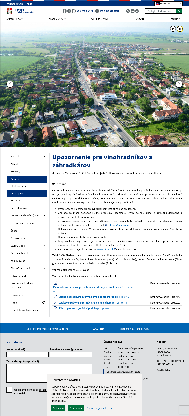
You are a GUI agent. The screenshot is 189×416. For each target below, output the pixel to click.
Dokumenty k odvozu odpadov (22, 285)
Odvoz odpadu (19, 276)
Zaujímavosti (18, 260)
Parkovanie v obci (21, 253)
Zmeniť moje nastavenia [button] (99, 408)
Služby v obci (18, 245)
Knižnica (15, 200)
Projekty (15, 171)
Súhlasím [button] (58, 408)
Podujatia (17, 193)
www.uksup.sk (105, 249)
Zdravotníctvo (18, 238)
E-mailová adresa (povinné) (66, 349)
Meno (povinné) (15, 349)
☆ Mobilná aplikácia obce (25, 310)
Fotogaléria (17, 295)
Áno (96, 329)
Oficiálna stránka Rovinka (20, 3)
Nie (102, 329)
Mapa (28, 302)
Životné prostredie (21, 268)
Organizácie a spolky (22, 223)
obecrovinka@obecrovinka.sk (171, 360)
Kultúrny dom (19, 186)
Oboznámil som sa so (39, 391)
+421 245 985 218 (165, 364)
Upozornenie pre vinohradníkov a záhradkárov (135, 173)
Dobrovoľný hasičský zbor (25, 215)
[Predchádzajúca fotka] (9, 84)
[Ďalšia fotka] (179, 84)
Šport (14, 230)
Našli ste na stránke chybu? (135, 328)
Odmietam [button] (76, 408)
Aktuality (16, 164)
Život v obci (15, 156)
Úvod (56, 173)
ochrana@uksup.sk (118, 225)
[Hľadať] (179, 11)
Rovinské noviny (20, 207)
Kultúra (15, 179)
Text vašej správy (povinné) (22, 361)
